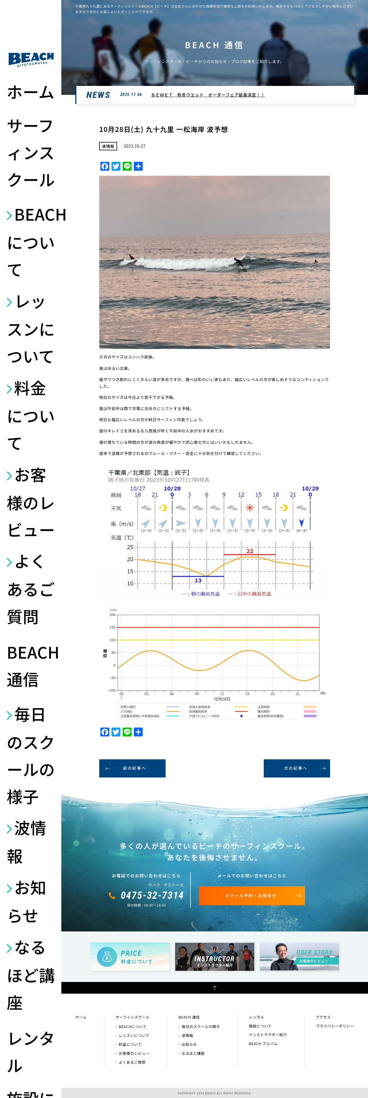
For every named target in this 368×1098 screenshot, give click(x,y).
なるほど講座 (31, 974)
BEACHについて (31, 241)
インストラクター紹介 (268, 1034)
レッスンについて (31, 328)
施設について (260, 1026)
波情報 (26, 841)
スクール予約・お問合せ (251, 895)
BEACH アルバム (263, 1043)
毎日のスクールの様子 (31, 754)
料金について (31, 415)
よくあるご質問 (31, 588)
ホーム (31, 91)
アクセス (323, 1017)
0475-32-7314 (152, 895)
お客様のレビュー (31, 502)
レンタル (31, 1051)
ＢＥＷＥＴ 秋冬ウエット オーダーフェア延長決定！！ (208, 95)
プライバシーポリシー (335, 1026)
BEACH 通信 (31, 665)
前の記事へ (134, 768)
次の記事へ (296, 768)
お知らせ (26, 900)
